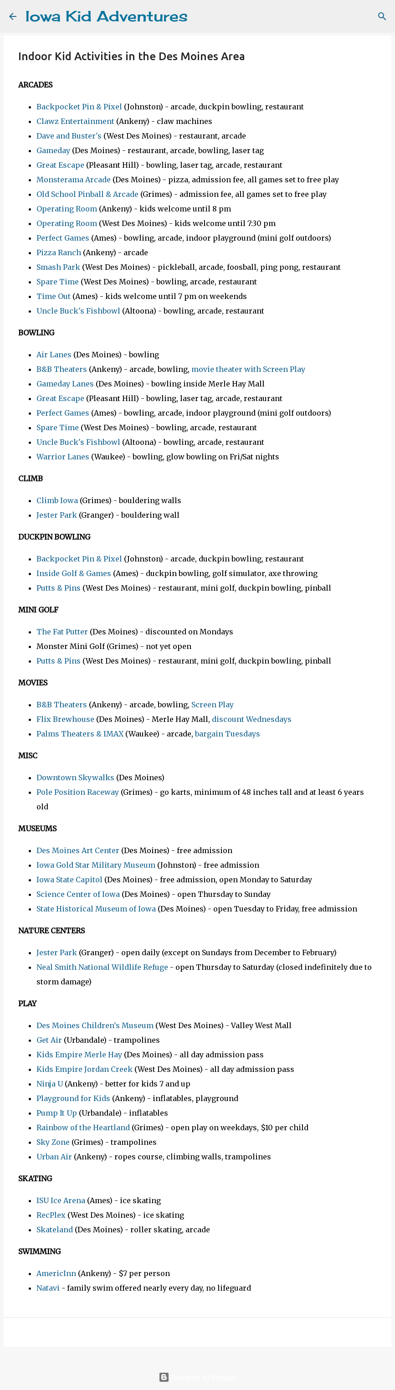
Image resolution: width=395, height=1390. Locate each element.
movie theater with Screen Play (248, 369)
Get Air (49, 1040)
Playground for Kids (73, 1098)
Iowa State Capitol (69, 879)
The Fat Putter (62, 631)
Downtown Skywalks (75, 777)
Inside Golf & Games (73, 573)
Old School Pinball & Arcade (87, 194)
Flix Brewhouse (65, 719)
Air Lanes (54, 354)
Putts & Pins (58, 587)
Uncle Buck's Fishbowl (78, 310)
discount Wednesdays (252, 719)
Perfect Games (62, 237)
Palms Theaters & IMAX (79, 733)
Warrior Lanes (62, 456)
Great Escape (60, 165)
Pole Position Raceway (77, 792)
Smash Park (58, 267)
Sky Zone (53, 1142)
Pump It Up (56, 1112)
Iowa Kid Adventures (107, 16)
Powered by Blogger (198, 1377)
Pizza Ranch (58, 252)
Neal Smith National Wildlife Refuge (102, 967)
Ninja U (49, 1083)
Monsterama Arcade (73, 179)
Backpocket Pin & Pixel (79, 106)
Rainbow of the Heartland (83, 1127)
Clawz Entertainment (75, 121)
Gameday (53, 150)
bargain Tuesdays (227, 733)
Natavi (48, 1287)
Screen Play (212, 704)
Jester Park (56, 515)
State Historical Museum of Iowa (96, 908)
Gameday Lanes (65, 383)
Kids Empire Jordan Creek (84, 1069)
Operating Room (66, 208)
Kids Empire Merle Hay (79, 1054)
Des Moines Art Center (77, 850)
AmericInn (56, 1273)
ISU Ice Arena (60, 1200)
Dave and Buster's (69, 135)
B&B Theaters (61, 369)
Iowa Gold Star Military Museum (95, 865)
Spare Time (57, 281)
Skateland (54, 1229)
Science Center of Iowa (78, 894)
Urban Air (54, 1156)
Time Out (53, 296)
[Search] (200, 16)
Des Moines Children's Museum (95, 1025)
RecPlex (51, 1215)
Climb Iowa (57, 500)
